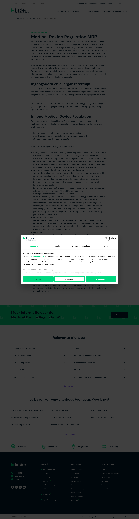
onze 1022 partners (36, 256)
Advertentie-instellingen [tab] (81, 246)
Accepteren (100, 279)
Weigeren (38, 279)
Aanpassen (69, 279)
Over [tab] (106, 246)
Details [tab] (57, 246)
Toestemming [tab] (33, 246)
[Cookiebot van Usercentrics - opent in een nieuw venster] (106, 239)
